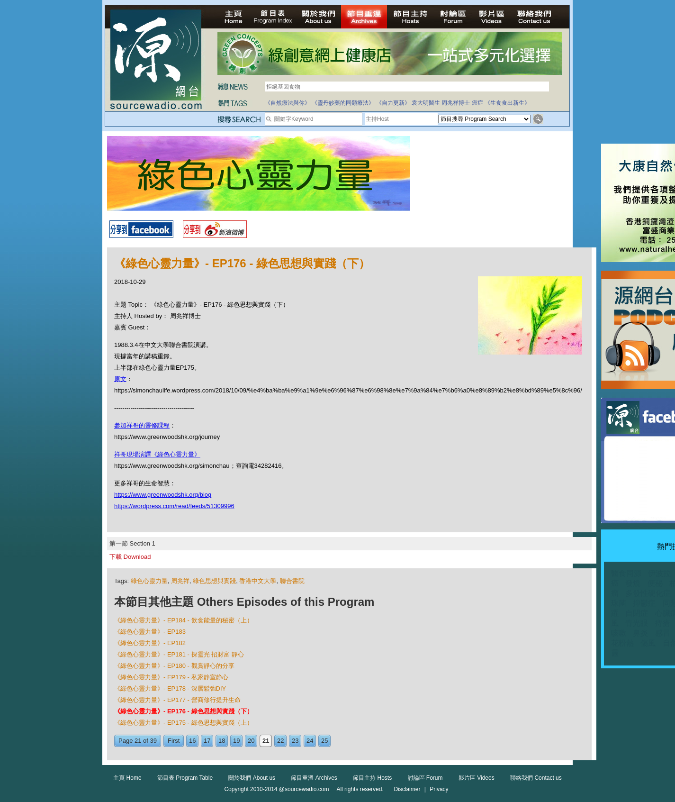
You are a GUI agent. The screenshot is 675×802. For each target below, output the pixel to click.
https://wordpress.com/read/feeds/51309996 (174, 506)
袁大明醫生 (426, 103)
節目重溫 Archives (314, 778)
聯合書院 (292, 580)
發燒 (632, 583)
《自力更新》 (393, 103)
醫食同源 (626, 573)
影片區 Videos (477, 778)
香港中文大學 (257, 580)
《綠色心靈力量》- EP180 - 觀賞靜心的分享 (174, 665)
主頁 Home (127, 778)
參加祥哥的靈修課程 (142, 425)
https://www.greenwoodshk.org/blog (162, 494)
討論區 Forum (425, 778)
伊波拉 (659, 573)
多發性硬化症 (648, 593)
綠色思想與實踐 (214, 580)
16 (192, 740)
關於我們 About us (251, 778)
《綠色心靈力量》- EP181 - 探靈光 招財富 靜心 (179, 654)
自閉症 (636, 613)
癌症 (477, 103)
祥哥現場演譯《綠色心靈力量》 (157, 454)
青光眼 (636, 623)
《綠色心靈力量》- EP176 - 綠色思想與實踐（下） (183, 711)
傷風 (648, 643)
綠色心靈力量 (149, 580)
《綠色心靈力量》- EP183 (150, 631)
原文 (120, 379)
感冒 (662, 633)
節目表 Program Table (185, 778)
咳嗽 (618, 633)
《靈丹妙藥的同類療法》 (343, 103)
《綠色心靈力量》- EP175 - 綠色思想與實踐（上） (183, 722)
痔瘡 (662, 623)
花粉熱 (622, 643)
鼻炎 (640, 633)
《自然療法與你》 (287, 103)
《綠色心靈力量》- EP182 (150, 643)
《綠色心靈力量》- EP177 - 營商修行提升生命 (177, 699)
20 (251, 740)
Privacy (439, 789)
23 (295, 740)
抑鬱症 (644, 603)
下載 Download (130, 556)
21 (265, 740)
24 (309, 740)
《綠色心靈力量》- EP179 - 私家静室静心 (171, 677)
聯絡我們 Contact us (536, 778)
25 (324, 740)
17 (207, 740)
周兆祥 (180, 580)
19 (236, 740)
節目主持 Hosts (372, 778)
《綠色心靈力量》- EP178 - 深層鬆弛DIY (170, 688)
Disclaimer (407, 789)
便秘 (655, 583)
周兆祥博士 (455, 103)
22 (280, 740)
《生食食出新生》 (507, 103)
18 (221, 740)
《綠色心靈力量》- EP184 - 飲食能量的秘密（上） (183, 620)
